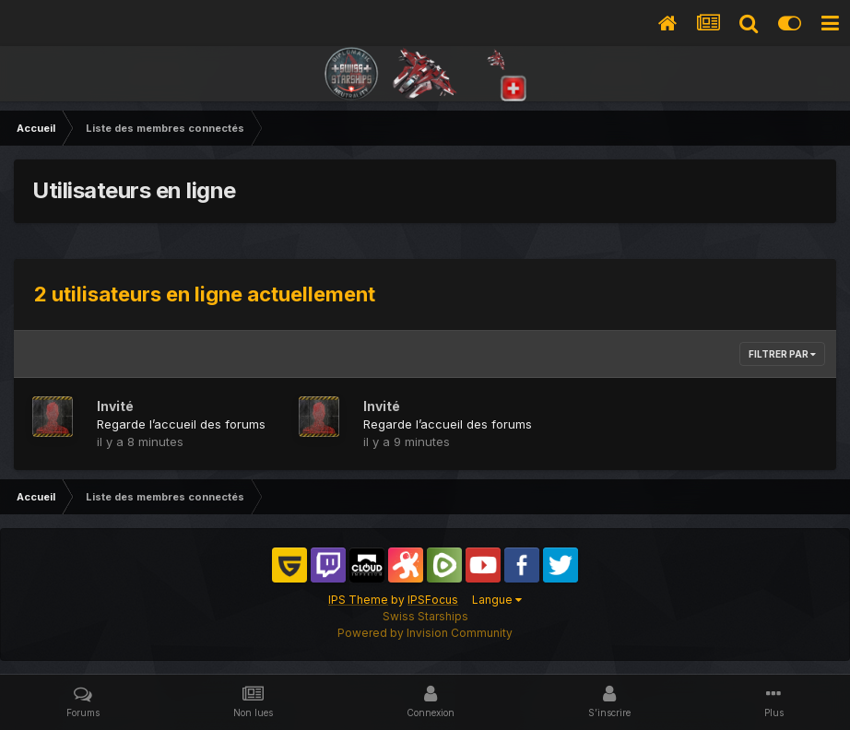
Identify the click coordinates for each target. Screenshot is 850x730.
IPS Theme (358, 599)
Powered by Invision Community (425, 633)
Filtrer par (782, 353)
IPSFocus (432, 599)
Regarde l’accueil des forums (181, 424)
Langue (497, 599)
